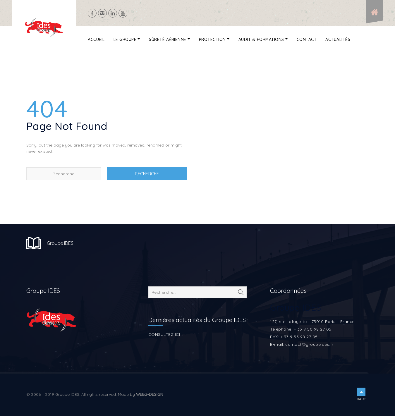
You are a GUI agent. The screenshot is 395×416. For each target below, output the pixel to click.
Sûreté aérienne (167, 39)
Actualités (337, 39)
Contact (307, 39)
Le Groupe (125, 39)
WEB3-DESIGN (149, 394)
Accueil (96, 39)
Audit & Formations (261, 39)
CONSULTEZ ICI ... (166, 334)
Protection (212, 39)
